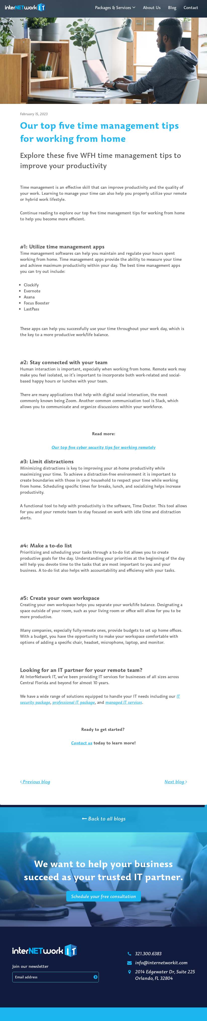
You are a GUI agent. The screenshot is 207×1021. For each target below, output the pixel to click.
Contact (191, 8)
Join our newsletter (30, 966)
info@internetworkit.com (156, 962)
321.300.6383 (144, 953)
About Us (152, 8)
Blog (172, 8)
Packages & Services (113, 8)
